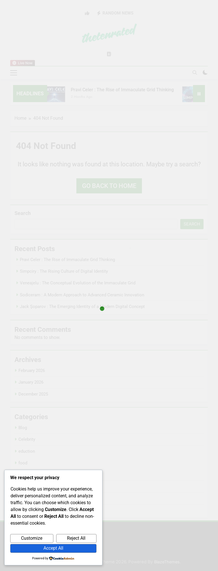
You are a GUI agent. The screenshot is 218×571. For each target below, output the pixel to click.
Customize (31, 538)
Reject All (76, 538)
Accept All (53, 548)
